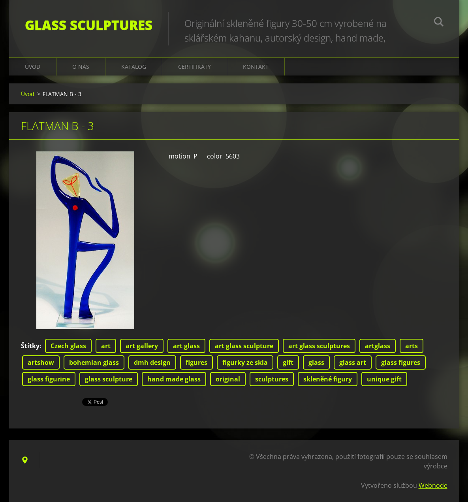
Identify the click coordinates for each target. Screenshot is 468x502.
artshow (41, 362)
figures (196, 362)
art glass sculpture (244, 346)
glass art (352, 362)
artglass (377, 346)
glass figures (400, 362)
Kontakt (256, 66)
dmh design (152, 362)
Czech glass (68, 346)
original (228, 379)
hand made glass (174, 379)
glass (316, 362)
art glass (186, 346)
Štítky (30, 346)
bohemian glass (94, 362)
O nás (80, 66)
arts (411, 346)
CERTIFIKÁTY (194, 66)
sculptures (271, 379)
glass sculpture (108, 379)
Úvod (32, 66)
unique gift (384, 379)
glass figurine (49, 379)
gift (288, 362)
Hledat (439, 23)
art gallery (142, 346)
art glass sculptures (319, 346)
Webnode (433, 485)
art (106, 346)
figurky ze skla (245, 362)
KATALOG (133, 66)
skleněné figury (327, 379)
